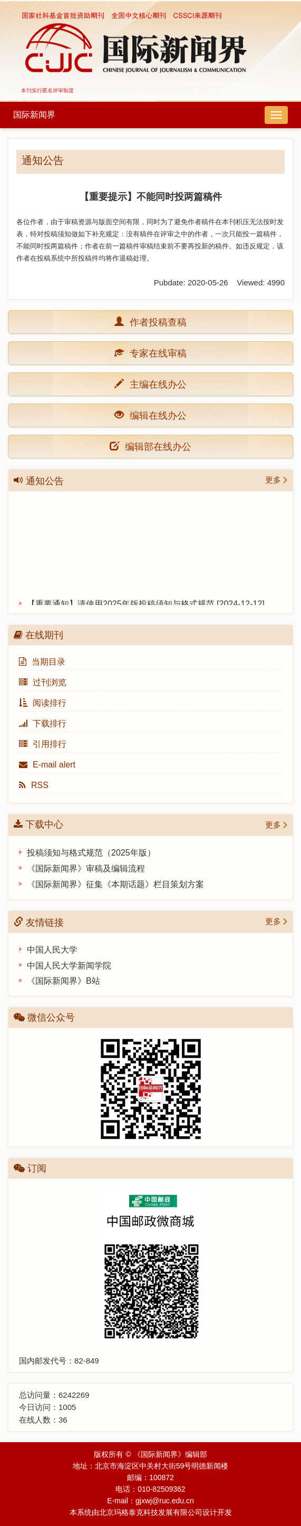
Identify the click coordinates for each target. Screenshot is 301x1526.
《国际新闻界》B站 (63, 980)
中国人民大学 (52, 949)
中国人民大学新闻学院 (69, 965)
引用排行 (42, 744)
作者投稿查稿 (155, 321)
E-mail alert (47, 764)
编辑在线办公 (155, 415)
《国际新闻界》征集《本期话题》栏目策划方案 (115, 884)
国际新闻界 (34, 114)
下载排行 (42, 723)
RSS (33, 785)
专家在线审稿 (155, 352)
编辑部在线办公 (150, 446)
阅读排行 (42, 702)
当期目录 (42, 661)
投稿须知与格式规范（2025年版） (91, 852)
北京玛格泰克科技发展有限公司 (150, 1512)
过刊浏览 (42, 682)
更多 (273, 479)
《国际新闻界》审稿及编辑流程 (86, 868)
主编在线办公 (155, 383)
